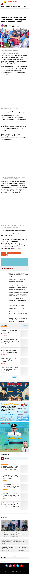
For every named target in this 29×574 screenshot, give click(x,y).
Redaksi (9, 569)
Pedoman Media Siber (16, 569)
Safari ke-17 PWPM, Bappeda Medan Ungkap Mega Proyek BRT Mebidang (10, 332)
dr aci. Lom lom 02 (11, 252)
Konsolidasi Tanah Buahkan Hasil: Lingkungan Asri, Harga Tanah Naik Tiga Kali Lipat (14, 541)
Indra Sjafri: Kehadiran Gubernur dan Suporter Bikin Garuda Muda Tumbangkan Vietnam (10, 341)
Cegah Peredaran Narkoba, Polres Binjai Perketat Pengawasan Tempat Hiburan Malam (11, 504)
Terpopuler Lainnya (14, 512)
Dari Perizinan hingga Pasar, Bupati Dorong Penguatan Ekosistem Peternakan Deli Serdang (8, 360)
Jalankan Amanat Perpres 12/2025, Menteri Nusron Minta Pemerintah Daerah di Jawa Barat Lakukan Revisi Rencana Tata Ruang (14, 548)
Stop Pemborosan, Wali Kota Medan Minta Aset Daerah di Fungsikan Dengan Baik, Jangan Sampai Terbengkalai (9, 350)
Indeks (15, 6)
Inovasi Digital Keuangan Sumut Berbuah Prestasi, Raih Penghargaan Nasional (11, 495)
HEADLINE (4, 255)
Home (2, 6)
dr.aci (19, 252)
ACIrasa (5, 14)
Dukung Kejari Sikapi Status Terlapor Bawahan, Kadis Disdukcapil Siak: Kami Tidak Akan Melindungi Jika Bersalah (11, 467)
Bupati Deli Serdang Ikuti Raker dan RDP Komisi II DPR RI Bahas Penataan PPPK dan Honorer (9, 369)
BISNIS (20, 6)
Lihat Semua (14, 377)
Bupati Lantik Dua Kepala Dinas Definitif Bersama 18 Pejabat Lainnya (10, 477)
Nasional (7, 458)
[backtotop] (14, 556)
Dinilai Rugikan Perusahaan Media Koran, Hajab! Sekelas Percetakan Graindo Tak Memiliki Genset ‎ (11, 486)
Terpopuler (9, 6)
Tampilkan (25, 325)
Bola (25, 6)
